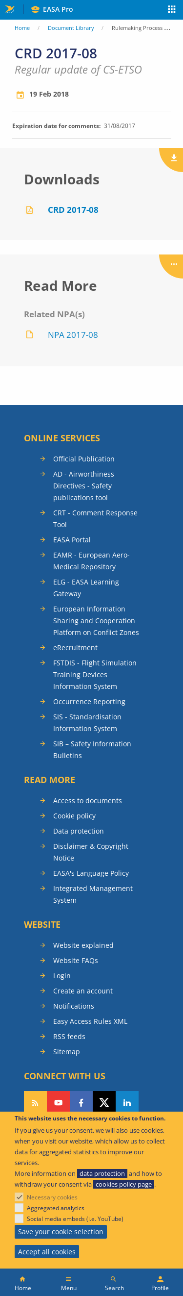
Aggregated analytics (55, 1208)
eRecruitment (75, 647)
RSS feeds (69, 1036)
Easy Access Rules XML (90, 1021)
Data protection (78, 831)
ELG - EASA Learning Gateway (86, 587)
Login (62, 975)
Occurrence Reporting (89, 701)
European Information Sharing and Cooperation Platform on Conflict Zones (96, 620)
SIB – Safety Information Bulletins (92, 749)
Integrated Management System (93, 894)
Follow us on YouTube (58, 1103)
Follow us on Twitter (104, 1103)
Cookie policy (74, 815)
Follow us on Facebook (81, 1103)
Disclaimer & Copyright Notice (90, 852)
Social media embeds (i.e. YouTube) (75, 1219)
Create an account (83, 990)
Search (114, 1288)
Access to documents (87, 800)
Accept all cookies (47, 1251)
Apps (172, 10)
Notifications (73, 1006)
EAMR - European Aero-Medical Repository (91, 560)
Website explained (83, 945)
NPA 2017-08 (73, 334)
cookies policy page (124, 1184)
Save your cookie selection (60, 1231)
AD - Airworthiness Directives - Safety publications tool (83, 485)
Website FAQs (75, 960)
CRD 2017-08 (73, 209)
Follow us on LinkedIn (127, 1103)
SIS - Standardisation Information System (87, 722)
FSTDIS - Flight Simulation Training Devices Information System (95, 674)
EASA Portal (72, 539)
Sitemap (66, 1051)
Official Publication (84, 458)
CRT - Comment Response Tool (95, 518)
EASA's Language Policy (91, 873)
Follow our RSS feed (35, 1103)
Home (22, 27)
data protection (102, 1173)
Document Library (71, 27)
